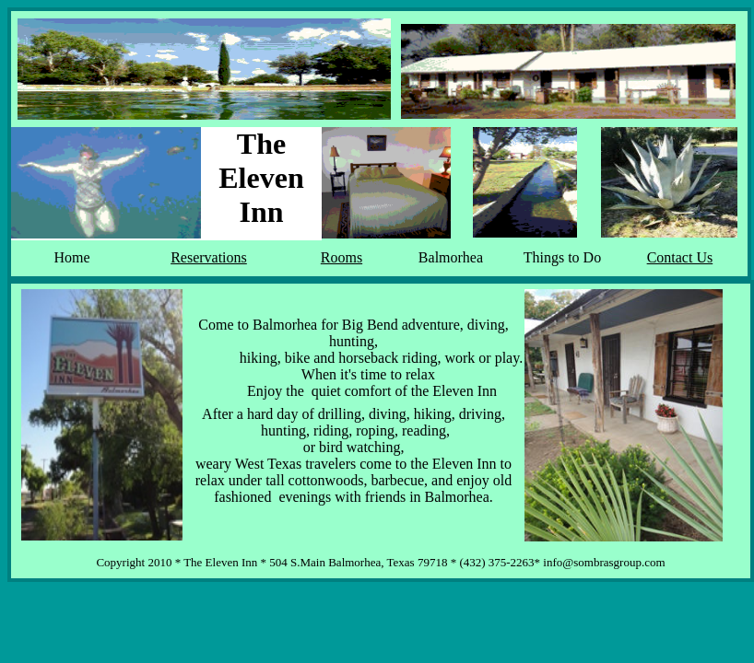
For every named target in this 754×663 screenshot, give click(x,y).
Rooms (341, 257)
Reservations (209, 257)
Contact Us (680, 257)
